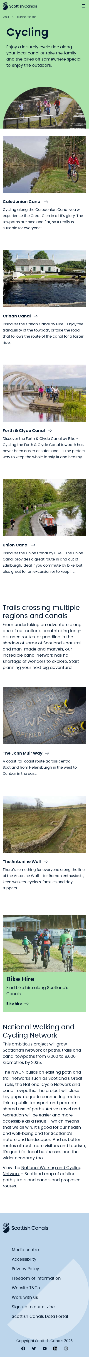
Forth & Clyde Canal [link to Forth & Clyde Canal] (27, 430)
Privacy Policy (25, 1269)
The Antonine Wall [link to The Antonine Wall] (25, 861)
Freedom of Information (36, 1279)
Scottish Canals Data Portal (40, 1317)
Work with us (25, 1298)
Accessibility (24, 1259)
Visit (6, 17)
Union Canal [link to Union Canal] (19, 545)
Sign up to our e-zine (33, 1307)
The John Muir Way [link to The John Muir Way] (26, 753)
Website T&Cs (26, 1288)
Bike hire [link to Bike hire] (17, 1003)
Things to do (26, 17)
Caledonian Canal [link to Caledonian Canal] (25, 201)
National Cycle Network (47, 1085)
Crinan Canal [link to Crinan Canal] (20, 316)
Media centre (25, 1250)
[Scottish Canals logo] (20, 6)
